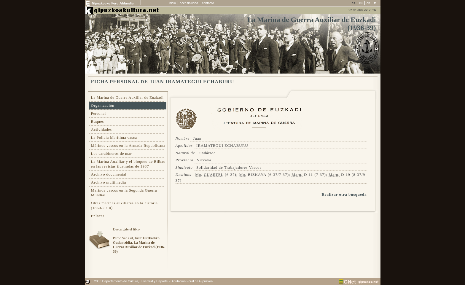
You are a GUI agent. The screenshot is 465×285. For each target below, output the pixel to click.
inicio (172, 3)
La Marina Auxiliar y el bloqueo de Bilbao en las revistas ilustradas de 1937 (128, 163)
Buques (97, 121)
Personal (98, 113)
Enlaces (98, 216)
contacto (208, 3)
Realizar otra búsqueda (344, 194)
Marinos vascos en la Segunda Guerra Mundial (124, 192)
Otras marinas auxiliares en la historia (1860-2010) (124, 205)
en (368, 3)
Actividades (101, 129)
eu (361, 3)
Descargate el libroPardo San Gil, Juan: (139, 240)
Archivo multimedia (108, 182)
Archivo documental (109, 174)
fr (375, 3)
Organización (102, 105)
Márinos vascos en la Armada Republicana (128, 145)
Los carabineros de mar (111, 153)
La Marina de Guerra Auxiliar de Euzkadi (127, 97)
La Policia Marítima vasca (114, 137)
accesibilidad (189, 3)
